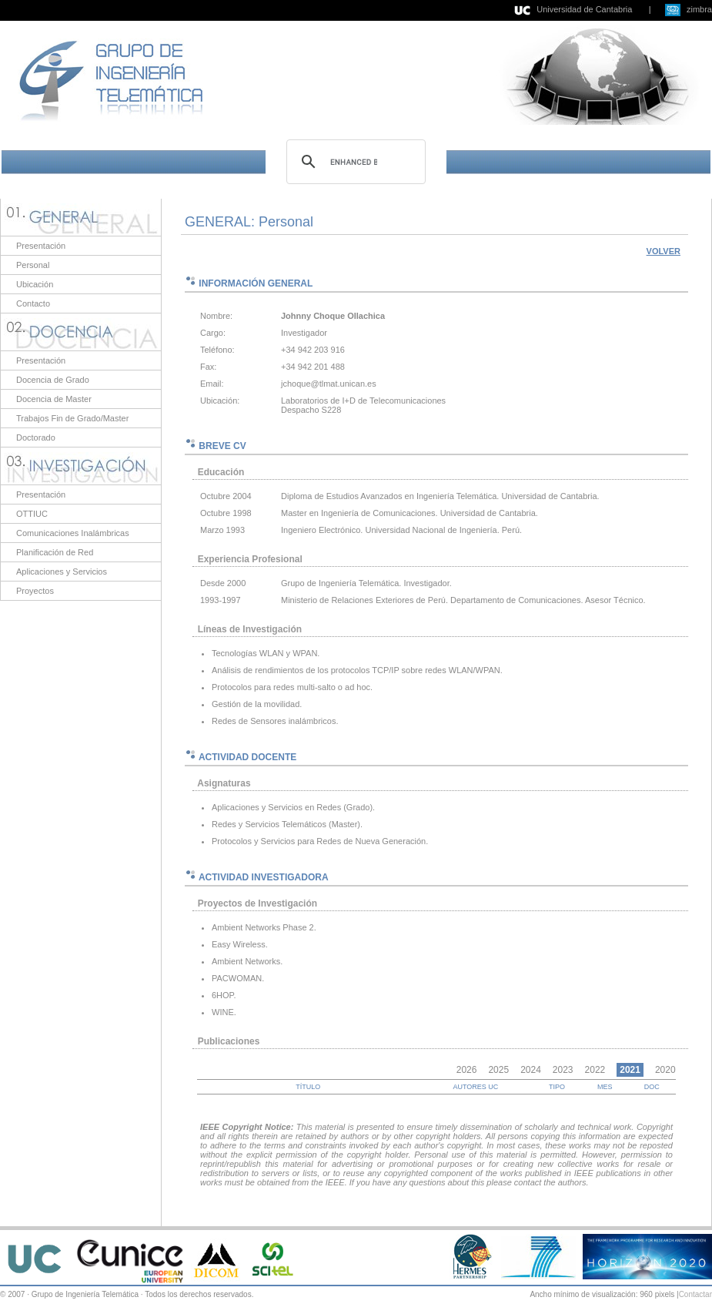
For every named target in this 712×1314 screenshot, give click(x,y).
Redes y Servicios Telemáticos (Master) (286, 824)
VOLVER (663, 251)
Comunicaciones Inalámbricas (72, 533)
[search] (353, 162)
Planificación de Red (54, 552)
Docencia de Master (54, 399)
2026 (466, 1069)
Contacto (33, 303)
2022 (595, 1069)
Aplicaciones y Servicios (61, 571)
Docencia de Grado (52, 379)
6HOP (223, 995)
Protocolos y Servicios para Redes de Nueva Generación (319, 841)
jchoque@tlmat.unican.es (328, 383)
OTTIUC (32, 513)
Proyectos (35, 590)
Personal (32, 265)
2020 (665, 1069)
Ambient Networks (246, 961)
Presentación (40, 245)
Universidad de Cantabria (584, 9)
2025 (498, 1069)
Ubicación (34, 284)
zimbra (699, 9)
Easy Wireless (239, 944)
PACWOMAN (237, 978)
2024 (530, 1069)
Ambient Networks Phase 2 (263, 927)
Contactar (695, 1294)
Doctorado (35, 437)
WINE (223, 1012)
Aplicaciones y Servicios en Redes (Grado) (292, 807)
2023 (563, 1069)
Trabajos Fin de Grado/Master (72, 418)
